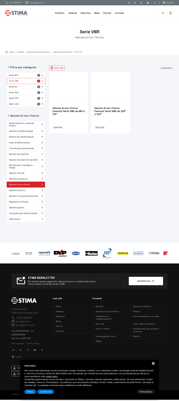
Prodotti (59, 13)
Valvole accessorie (26, 180)
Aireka (99, 342)
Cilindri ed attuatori (142, 308)
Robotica (86, 13)
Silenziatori (26, 220)
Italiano (168, 2)
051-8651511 (13, 3)
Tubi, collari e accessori (144, 325)
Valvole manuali (26, 174)
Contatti (119, 13)
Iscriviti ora (146, 282)
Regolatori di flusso (26, 203)
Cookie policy (33, 344)
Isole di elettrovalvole (26, 144)
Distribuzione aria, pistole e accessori (146, 331)
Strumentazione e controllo (146, 317)
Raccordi (100, 325)
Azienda (73, 13)
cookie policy (52, 376)
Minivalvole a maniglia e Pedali (26, 167)
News (97, 13)
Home (58, 308)
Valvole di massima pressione (26, 197)
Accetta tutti (146, 391)
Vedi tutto (26, 105)
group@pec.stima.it (23, 326)
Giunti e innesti (103, 330)
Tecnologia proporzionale (26, 150)
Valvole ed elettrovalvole (26, 132)
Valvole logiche (26, 209)
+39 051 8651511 (21, 319)
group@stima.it (34, 3)
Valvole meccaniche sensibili (26, 161)
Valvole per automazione (107, 312)
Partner (107, 13)
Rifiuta (131, 391)
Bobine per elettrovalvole (26, 138)
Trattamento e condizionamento (104, 318)
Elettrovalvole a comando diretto (26, 125)
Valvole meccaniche (26, 155)
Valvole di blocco (26, 192)
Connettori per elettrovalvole (26, 215)
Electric (136, 337)
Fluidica (136, 312)
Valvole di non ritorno (26, 186)
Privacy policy (17, 344)
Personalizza (33, 391)
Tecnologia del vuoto (106, 337)
